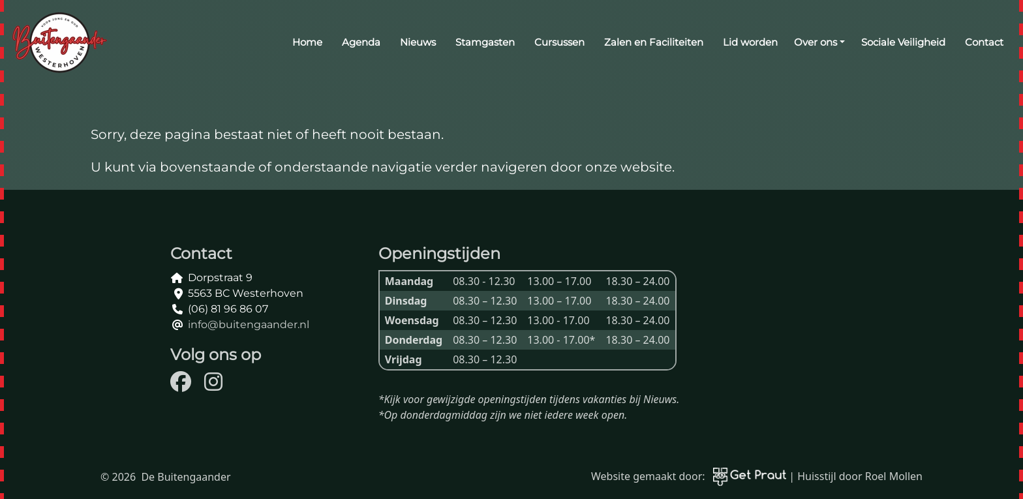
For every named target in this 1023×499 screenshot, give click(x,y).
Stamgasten (485, 42)
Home (307, 42)
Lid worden (750, 42)
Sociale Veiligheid (903, 42)
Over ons (815, 42)
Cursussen (559, 42)
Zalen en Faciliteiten (653, 42)
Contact (984, 42)
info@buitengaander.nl (248, 324)
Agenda (361, 42)
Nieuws (418, 42)
